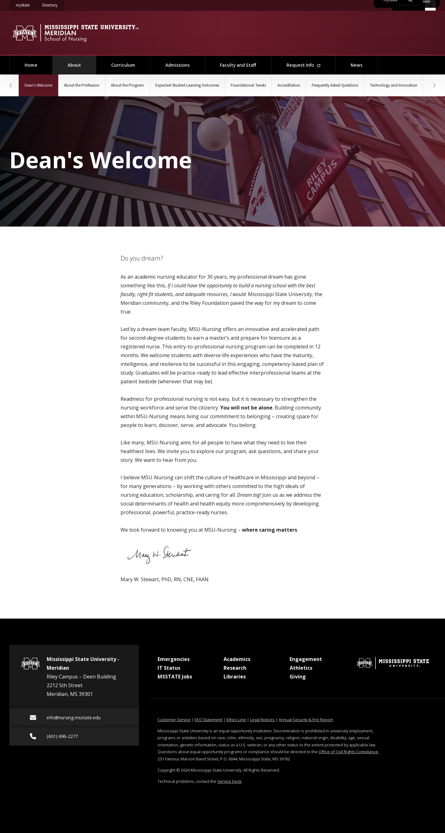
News (356, 65)
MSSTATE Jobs (175, 676)
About (82, 62)
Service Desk (229, 781)
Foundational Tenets (287, 85)
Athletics (301, 667)
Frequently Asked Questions (390, 85)
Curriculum (123, 65)
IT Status (169, 667)
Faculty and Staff (238, 65)
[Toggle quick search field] (430, 5)
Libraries (235, 676)
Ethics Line (236, 719)
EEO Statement (208, 719)
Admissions (177, 65)
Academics (237, 659)
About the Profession (94, 85)
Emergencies (174, 659)
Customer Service (174, 719)
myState (26, 4)
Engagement (306, 659)
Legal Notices (262, 719)
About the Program (147, 85)
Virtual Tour (409, 5)
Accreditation (335, 85)
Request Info (303, 65)
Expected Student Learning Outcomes (216, 85)
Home (31, 65)
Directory (53, 4)
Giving (298, 676)
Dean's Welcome (46, 81)
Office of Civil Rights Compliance (348, 751)
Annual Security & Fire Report (306, 719)
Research (235, 667)
